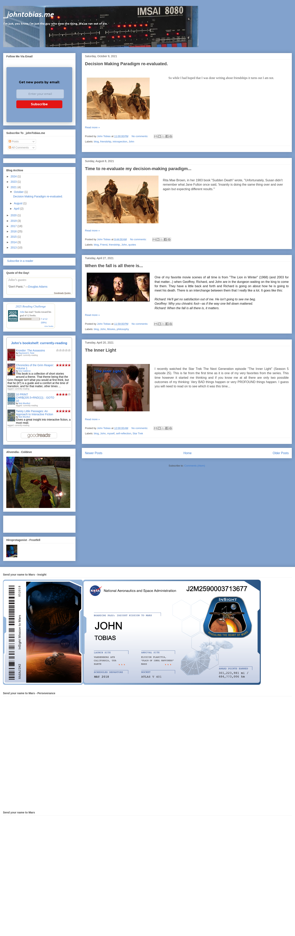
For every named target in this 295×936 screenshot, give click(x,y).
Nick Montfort (24, 403)
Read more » (92, 127)
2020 (14, 215)
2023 (14, 181)
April (17, 208)
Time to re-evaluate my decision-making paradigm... (138, 168)
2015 (14, 236)
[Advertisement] (29, 523)
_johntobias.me (28, 15)
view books (48, 326)
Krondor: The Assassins (30, 350)
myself (111, 433)
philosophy (123, 329)
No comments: (140, 136)
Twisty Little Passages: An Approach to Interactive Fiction (34, 413)
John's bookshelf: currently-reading (39, 343)
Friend (103, 244)
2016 (14, 231)
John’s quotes (17, 280)
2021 (14, 187)
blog (96, 141)
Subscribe (39, 104)
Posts (14, 141)
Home (187, 453)
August (18, 203)
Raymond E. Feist (26, 353)
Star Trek (138, 433)
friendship (105, 141)
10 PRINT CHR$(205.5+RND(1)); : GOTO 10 (35, 397)
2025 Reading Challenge (31, 306)
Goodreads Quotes (62, 293)
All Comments (19, 147)
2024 (14, 176)
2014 (14, 242)
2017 (14, 226)
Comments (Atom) (194, 465)
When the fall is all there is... (114, 265)
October (19, 191)
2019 (14, 220)
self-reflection (123, 433)
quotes (132, 244)
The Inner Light (100, 350)
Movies (111, 329)
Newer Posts (93, 453)
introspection (120, 141)
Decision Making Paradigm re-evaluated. (126, 63)
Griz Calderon (24, 371)
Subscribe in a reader (19, 260)
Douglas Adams (37, 286)
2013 (14, 247)
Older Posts (281, 453)
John (131, 141)
